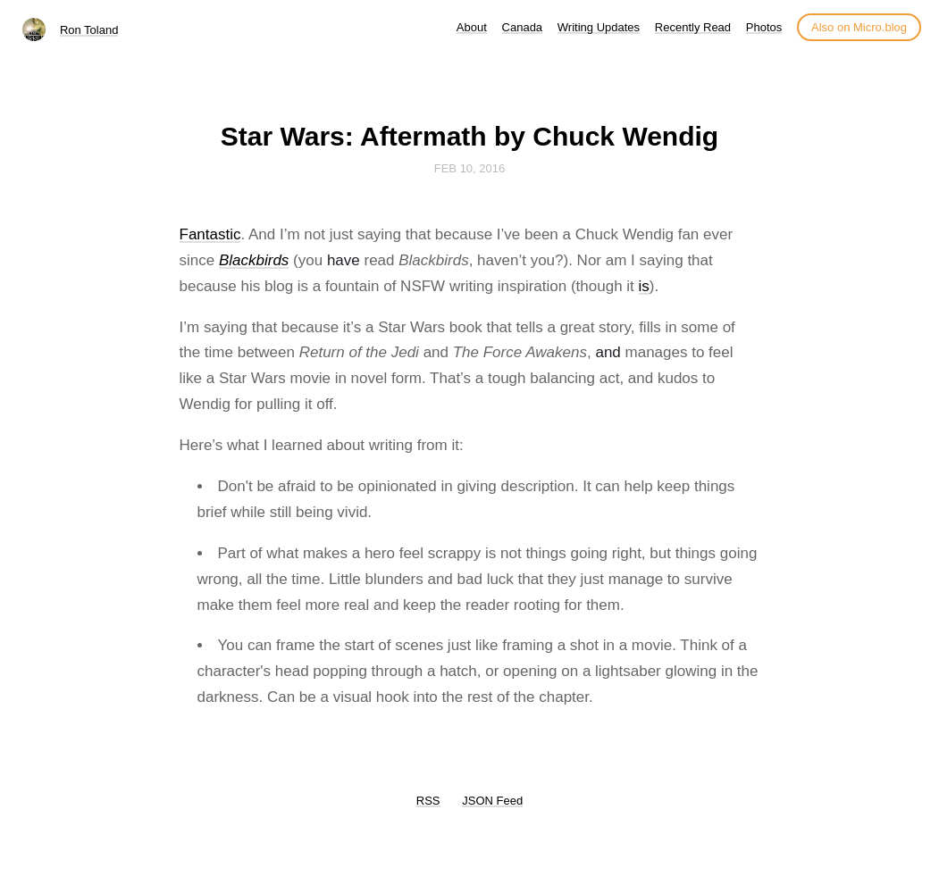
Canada (522, 27)
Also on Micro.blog (859, 27)
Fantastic (210, 234)
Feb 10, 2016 (470, 168)
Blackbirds (254, 260)
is (644, 286)
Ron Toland (89, 30)
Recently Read (693, 27)
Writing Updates (599, 27)
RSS (428, 800)
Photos (764, 27)
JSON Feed (492, 800)
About (472, 27)
